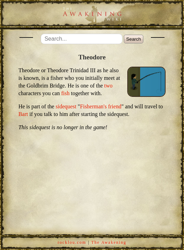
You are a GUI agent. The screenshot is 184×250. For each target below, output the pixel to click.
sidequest (66, 106)
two (108, 86)
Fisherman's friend (100, 106)
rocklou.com (72, 242)
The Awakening (108, 242)
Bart (23, 114)
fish (65, 93)
